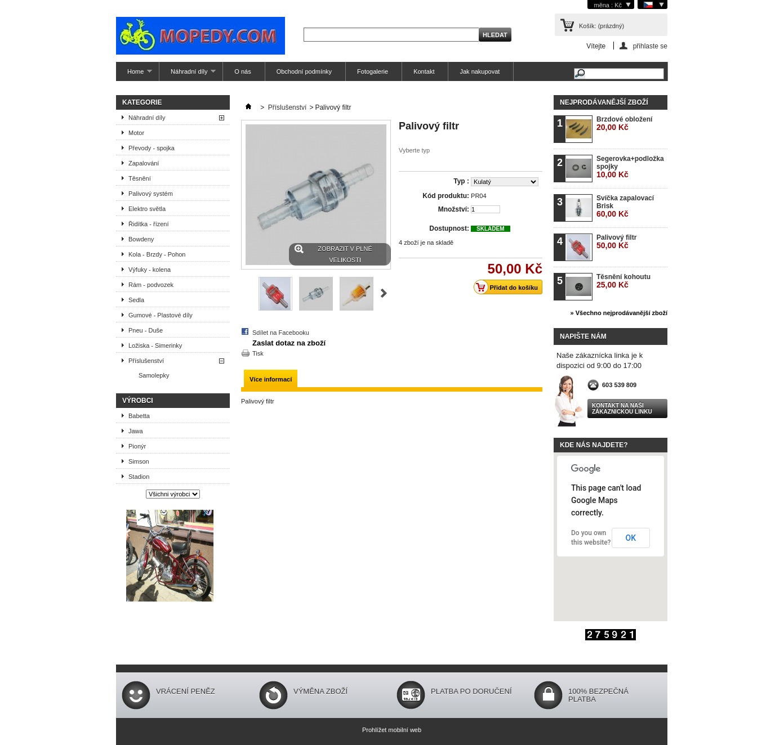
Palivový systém (150, 193)
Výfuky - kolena (149, 269)
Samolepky (154, 375)
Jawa (135, 431)
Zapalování (143, 163)
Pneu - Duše (145, 330)
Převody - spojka (151, 148)
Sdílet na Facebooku (280, 332)
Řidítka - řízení (148, 224)
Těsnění (139, 178)
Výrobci (137, 401)
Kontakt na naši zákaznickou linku (622, 408)
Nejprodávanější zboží (604, 102)
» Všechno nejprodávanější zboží (619, 312)
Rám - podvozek (150, 284)
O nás (242, 71)
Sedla (136, 300)
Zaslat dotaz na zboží (289, 343)
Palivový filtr (616, 242)
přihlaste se (650, 46)
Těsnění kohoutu (623, 281)
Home (134, 74)
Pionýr (137, 446)
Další (384, 293)
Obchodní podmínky (304, 71)
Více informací (271, 379)
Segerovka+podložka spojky (630, 167)
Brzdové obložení (624, 123)
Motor (136, 132)
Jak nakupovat (480, 71)
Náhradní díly (187, 74)
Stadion (138, 476)
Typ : (461, 181)
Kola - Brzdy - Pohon (157, 254)
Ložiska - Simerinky (155, 345)
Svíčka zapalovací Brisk (625, 206)
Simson (138, 461)
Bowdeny (141, 239)
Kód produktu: (445, 196)
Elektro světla (147, 208)
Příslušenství (146, 360)
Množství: (453, 209)
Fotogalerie (372, 71)
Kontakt (423, 71)
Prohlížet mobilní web (391, 729)
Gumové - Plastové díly (160, 315)
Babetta (139, 415)
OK (631, 537)
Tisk (258, 353)
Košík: (601, 26)
